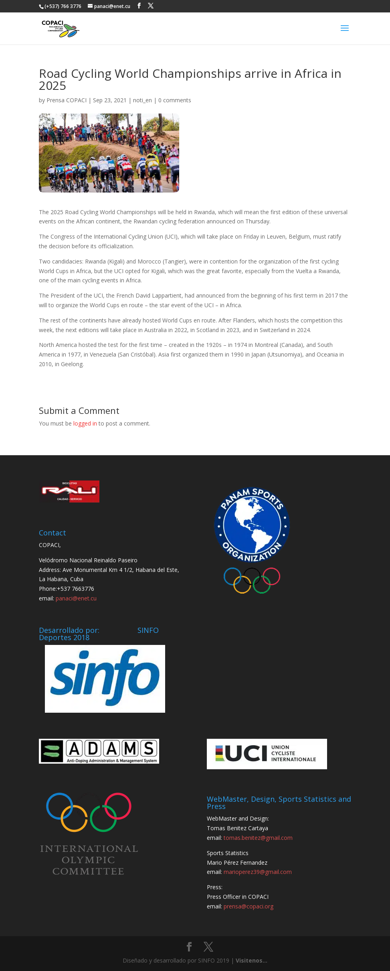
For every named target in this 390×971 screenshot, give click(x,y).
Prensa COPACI (66, 100)
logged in (85, 423)
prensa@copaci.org (248, 906)
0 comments (174, 100)
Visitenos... (251, 960)
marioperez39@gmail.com (258, 872)
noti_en (142, 100)
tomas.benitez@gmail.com (258, 837)
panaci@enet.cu (76, 598)
